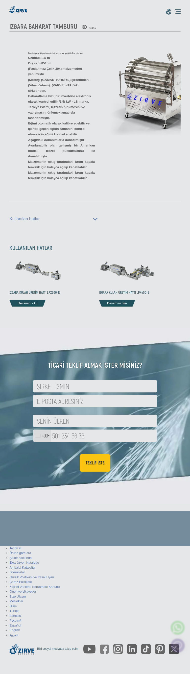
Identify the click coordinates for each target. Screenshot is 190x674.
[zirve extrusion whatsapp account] (178, 628)
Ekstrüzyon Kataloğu (24, 562)
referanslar (17, 572)
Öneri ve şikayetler (22, 591)
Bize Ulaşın (17, 596)
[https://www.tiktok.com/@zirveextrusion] (146, 649)
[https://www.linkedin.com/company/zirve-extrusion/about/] (132, 649)
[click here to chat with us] (178, 645)
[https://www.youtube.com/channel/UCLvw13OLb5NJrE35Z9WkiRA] (89, 649)
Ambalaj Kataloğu (22, 567)
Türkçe (14, 611)
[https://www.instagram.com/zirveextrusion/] (118, 649)
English (14, 630)
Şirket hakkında (20, 558)
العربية (13, 635)
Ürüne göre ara (20, 553)
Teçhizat (15, 548)
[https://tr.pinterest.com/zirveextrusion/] (160, 649)
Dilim (13, 606)
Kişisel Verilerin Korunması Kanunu (34, 587)
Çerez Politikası (20, 582)
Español (15, 625)
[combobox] (42, 436)
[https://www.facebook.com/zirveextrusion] (104, 649)
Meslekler (16, 601)
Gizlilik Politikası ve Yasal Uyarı (31, 577)
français (15, 616)
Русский (15, 620)
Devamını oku (27, 303)
